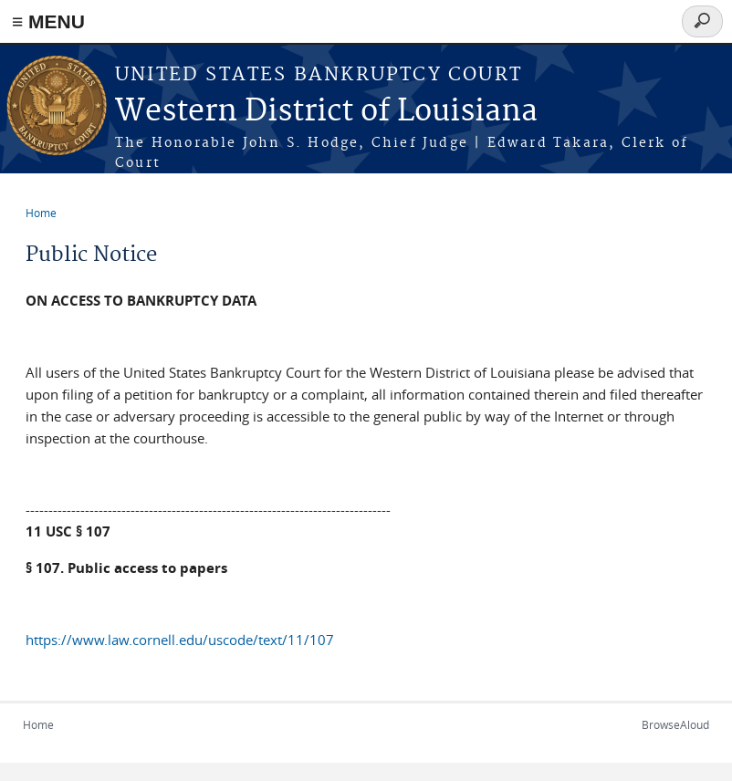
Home (41, 212)
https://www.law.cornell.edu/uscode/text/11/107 (180, 639)
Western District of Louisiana (326, 111)
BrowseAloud (675, 724)
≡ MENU (48, 21)
